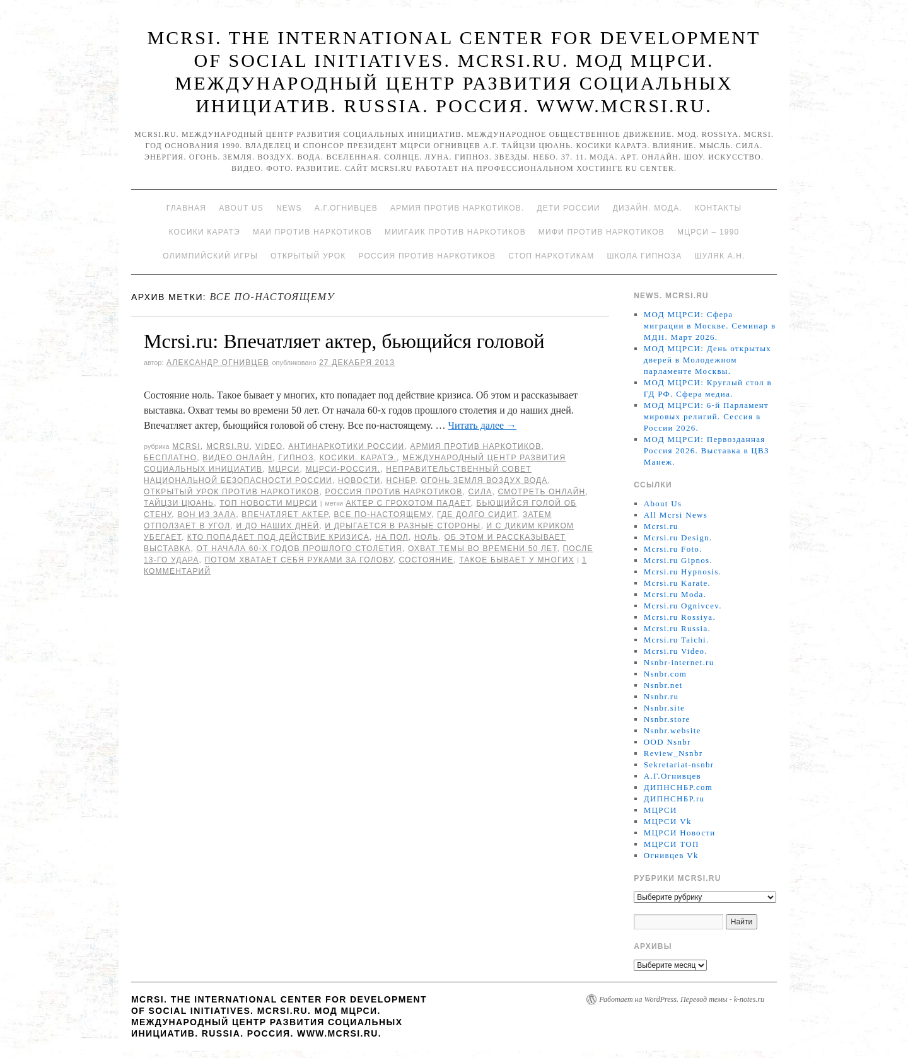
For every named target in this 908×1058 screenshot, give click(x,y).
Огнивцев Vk (671, 855)
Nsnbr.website (672, 730)
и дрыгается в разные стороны (402, 525)
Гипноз (295, 457)
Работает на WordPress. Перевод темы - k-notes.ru (681, 999)
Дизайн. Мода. (647, 208)
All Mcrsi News (675, 515)
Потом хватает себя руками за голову (299, 559)
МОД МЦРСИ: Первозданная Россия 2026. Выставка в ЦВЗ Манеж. (706, 450)
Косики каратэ (204, 232)
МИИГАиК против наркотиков (455, 232)
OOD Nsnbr (667, 742)
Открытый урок (308, 256)
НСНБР (401, 480)
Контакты (718, 208)
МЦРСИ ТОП (671, 844)
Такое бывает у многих (516, 559)
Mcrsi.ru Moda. (675, 594)
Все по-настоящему (382, 514)
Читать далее (482, 425)
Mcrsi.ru (228, 446)
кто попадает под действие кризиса (278, 537)
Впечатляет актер (285, 514)
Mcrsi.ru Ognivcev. (683, 605)
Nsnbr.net (663, 685)
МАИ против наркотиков (312, 232)
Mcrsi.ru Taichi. (676, 639)
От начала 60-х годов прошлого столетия (299, 548)
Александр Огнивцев (217, 362)
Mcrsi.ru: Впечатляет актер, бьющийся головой (344, 341)
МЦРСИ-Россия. (343, 469)
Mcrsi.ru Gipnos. (678, 560)
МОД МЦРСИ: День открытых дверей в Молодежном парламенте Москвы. (707, 360)
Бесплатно (170, 457)
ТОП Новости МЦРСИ (268, 503)
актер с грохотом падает (408, 503)
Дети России (568, 208)
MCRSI (186, 446)
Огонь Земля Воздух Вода (484, 480)
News (289, 208)
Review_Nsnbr (673, 753)
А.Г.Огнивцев (346, 208)
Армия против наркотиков (475, 446)
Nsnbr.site (664, 707)
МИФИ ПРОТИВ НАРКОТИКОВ (601, 232)
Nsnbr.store (667, 719)
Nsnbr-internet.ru (679, 662)
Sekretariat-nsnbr (679, 764)
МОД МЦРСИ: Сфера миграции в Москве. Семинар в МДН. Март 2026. (710, 326)
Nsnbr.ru (661, 696)
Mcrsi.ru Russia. (677, 628)
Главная (186, 208)
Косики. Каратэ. (358, 457)
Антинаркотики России (346, 446)
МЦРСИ (284, 469)
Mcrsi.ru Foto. (673, 549)
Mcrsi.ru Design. (678, 537)
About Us (241, 208)
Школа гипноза (644, 256)
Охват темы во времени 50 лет (482, 548)
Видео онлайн (237, 457)
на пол (392, 537)
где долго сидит (477, 514)
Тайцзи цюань (179, 503)
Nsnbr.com (665, 673)
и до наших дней (277, 525)
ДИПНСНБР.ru (674, 798)
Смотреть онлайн (541, 491)
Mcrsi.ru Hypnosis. (682, 571)
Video (268, 446)
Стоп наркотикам (551, 256)
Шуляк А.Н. (719, 256)
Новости (359, 480)
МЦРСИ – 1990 (708, 232)
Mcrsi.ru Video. (675, 651)
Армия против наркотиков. (457, 208)
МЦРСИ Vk (668, 821)
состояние (426, 559)
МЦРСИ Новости (680, 832)
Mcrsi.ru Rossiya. (680, 617)
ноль (426, 537)
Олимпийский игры (210, 256)
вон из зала (206, 514)
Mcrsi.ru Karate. (677, 583)
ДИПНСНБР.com (678, 787)
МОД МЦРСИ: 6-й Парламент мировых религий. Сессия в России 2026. (706, 416)
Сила (480, 491)
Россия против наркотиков (427, 256)
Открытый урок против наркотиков (231, 491)
